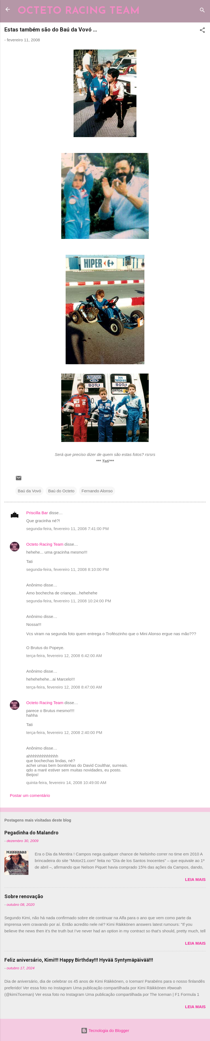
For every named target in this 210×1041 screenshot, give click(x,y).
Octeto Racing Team (44, 544)
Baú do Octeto (61, 490)
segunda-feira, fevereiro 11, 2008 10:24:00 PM (68, 600)
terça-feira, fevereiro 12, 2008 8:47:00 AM (64, 687)
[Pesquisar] (202, 11)
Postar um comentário (30, 795)
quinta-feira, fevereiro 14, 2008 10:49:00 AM (66, 782)
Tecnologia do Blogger (105, 1030)
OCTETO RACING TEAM (79, 11)
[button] (202, 31)
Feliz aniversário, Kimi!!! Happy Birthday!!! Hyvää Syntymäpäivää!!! (78, 960)
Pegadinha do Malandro (31, 832)
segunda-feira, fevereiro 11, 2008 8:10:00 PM (67, 569)
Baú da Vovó (29, 490)
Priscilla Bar (37, 512)
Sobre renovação (23, 896)
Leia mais (195, 879)
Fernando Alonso (96, 490)
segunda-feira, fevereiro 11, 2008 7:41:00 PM (67, 528)
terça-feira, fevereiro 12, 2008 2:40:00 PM (64, 732)
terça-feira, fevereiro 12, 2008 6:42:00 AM (64, 655)
